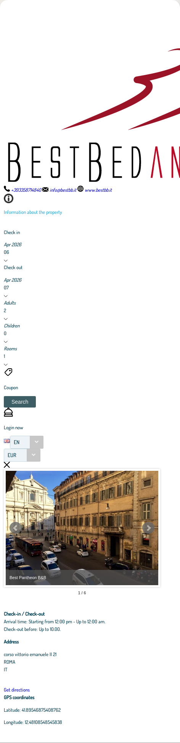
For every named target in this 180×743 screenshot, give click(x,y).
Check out (13, 267)
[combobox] (26, 442)
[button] (20, 402)
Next (148, 528)
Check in (12, 232)
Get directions (17, 690)
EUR (12, 455)
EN (16, 442)
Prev (16, 528)
